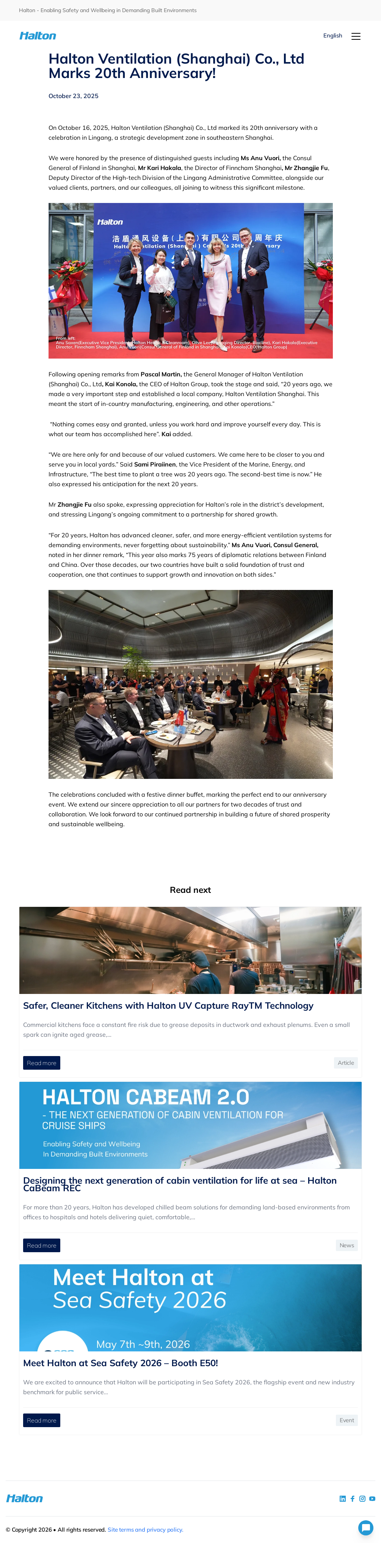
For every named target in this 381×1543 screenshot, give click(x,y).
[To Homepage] (47, 35)
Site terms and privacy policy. (145, 1529)
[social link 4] (372, 1499)
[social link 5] (362, 1499)
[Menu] (356, 36)
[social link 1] (343, 1499)
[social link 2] (353, 1499)
